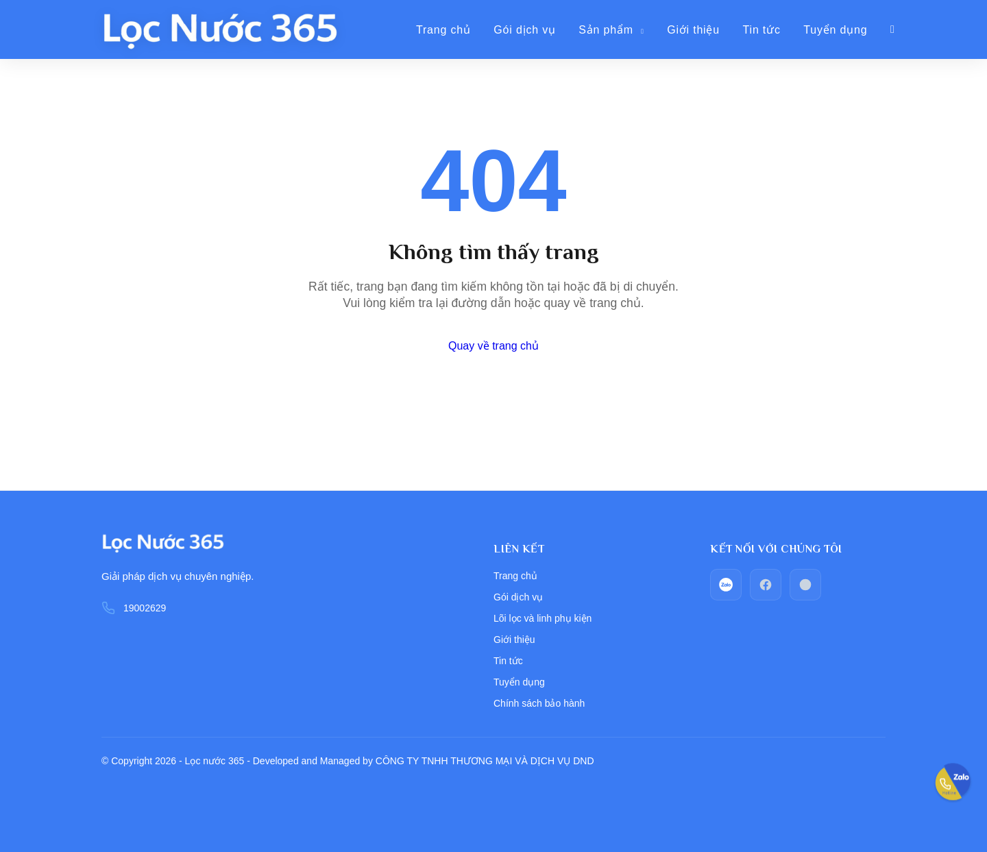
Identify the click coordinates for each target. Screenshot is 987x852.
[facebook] (765, 584)
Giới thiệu (693, 30)
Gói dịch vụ (524, 30)
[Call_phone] (805, 584)
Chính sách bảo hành (539, 703)
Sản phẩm (611, 30)
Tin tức (762, 30)
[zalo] (726, 584)
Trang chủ (443, 30)
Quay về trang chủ (493, 346)
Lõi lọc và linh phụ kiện (543, 618)
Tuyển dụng (835, 30)
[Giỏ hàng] (892, 29)
